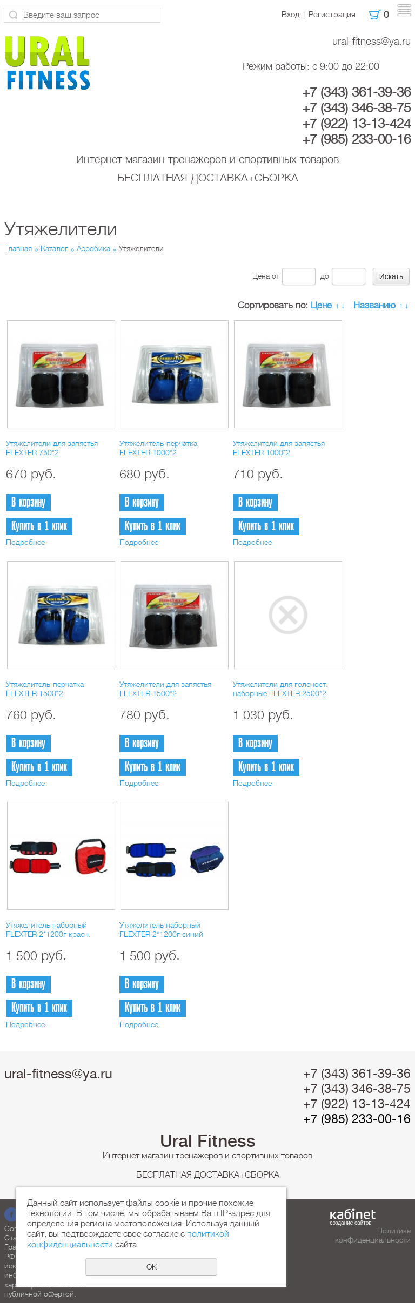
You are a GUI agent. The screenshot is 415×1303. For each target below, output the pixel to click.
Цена (261, 276)
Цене (321, 305)
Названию (374, 305)
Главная (18, 248)
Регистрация (332, 14)
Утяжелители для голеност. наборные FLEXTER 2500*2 (280, 689)
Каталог (54, 248)
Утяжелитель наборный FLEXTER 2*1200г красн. (48, 930)
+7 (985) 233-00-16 (356, 139)
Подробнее (25, 542)
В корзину (28, 502)
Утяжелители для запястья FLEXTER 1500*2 (165, 689)
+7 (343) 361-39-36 (356, 92)
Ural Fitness (208, 1141)
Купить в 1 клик (39, 526)
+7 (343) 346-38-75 (356, 108)
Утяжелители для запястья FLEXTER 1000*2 (279, 448)
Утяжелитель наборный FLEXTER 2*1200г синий (161, 930)
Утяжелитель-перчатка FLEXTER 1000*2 (158, 448)
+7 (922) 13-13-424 (356, 123)
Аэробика (93, 248)
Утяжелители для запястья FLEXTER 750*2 (52, 448)
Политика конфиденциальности (373, 1235)
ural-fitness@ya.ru (371, 41)
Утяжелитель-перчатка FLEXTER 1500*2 (45, 689)
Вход (290, 14)
